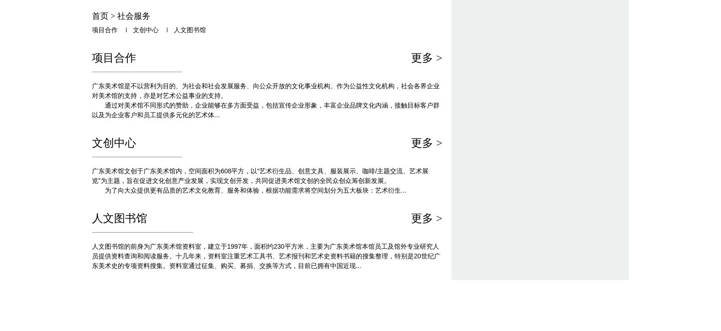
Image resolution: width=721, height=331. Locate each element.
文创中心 (146, 30)
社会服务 (133, 16)
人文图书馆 (190, 30)
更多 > (426, 58)
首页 (100, 16)
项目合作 (105, 30)
